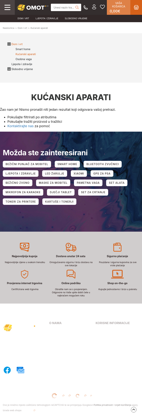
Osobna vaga (24, 59)
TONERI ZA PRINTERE (21, 201)
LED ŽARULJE (54, 173)
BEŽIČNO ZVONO (18, 182)
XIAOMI (79, 173)
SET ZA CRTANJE (93, 192)
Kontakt (54, 335)
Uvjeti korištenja (122, 405)
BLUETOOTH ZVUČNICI (102, 164)
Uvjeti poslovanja (106, 330)
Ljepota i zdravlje (47, 18)
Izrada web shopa (24, 410)
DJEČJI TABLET (61, 192)
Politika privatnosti (103, 405)
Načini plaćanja (59, 341)
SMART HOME (67, 164)
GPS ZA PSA (102, 173)
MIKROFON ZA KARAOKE (23, 192)
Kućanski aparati (26, 54)
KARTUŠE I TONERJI (59, 201)
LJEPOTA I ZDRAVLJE (21, 173)
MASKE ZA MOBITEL (53, 182)
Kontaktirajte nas (20, 126)
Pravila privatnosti (107, 335)
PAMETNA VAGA (88, 182)
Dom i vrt (23, 18)
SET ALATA (117, 182)
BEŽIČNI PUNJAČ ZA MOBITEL (27, 164)
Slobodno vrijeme (76, 18)
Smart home (23, 49)
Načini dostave (58, 346)
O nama (54, 330)
